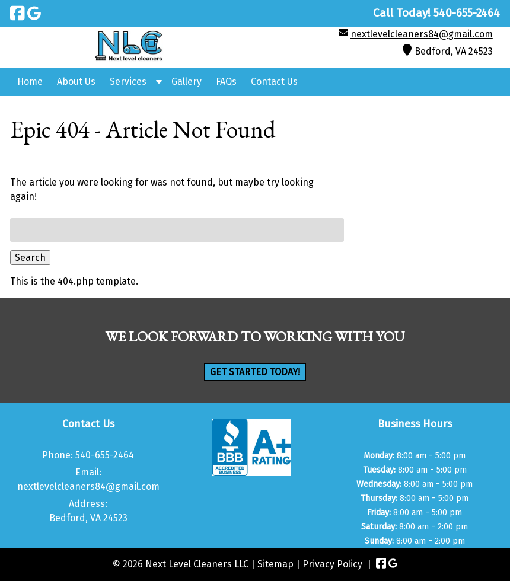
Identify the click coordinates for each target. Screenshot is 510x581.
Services (128, 81)
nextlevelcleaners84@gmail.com (421, 34)
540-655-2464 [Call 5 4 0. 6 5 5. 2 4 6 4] (104, 455)
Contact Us (274, 81)
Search (30, 257)
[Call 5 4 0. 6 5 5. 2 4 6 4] (467, 13)
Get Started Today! (255, 372)
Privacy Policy (332, 564)
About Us (76, 81)
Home (30, 81)
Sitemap (275, 564)
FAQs (226, 81)
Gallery (186, 81)
